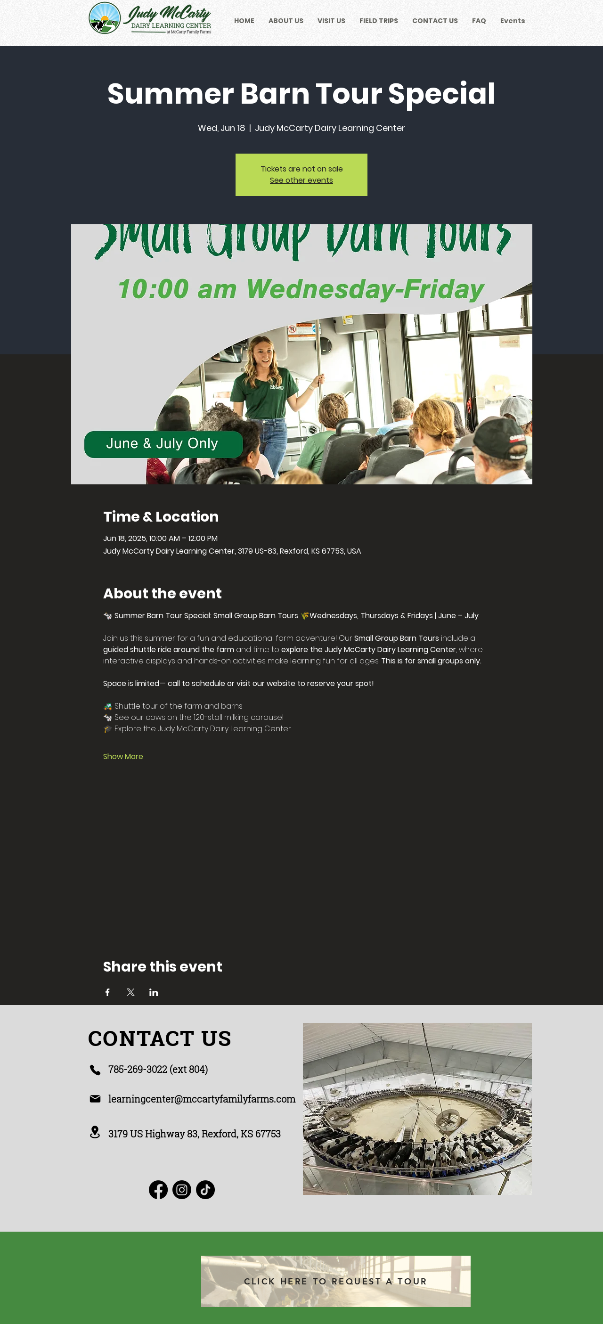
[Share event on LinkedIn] (153, 992)
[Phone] (95, 1070)
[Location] (95, 1132)
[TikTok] (205, 1189)
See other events (301, 180)
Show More (123, 757)
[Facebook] (158, 1189)
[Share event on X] (130, 992)
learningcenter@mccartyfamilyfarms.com (201, 1099)
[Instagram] (181, 1189)
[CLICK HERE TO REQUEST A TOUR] (336, 1281)
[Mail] (95, 1099)
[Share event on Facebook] (107, 992)
